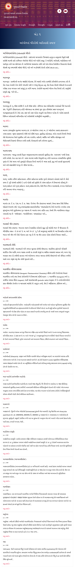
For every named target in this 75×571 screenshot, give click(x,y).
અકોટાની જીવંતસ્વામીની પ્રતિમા (12, 297)
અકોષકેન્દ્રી (6, 349)
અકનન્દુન (6, 77)
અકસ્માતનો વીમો (9, 244)
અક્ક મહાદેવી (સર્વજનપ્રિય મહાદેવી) (14, 376)
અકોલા (5, 325)
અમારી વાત (59, 25)
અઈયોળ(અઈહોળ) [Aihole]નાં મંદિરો (16, 53)
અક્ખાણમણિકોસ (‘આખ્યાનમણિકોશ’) (14, 459)
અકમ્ (5, 175)
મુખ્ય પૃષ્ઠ (8, 25)
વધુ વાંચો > (6, 72)
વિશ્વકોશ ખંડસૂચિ (20, 25)
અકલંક (5, 199)
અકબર (5, 126)
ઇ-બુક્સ (50, 25)
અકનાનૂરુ (6, 102)
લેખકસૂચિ (32, 25)
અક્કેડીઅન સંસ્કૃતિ (8, 432)
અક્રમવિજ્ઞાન (6, 487)
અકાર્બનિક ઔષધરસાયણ (12, 269)
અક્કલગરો (6, 404)
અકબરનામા (7, 150)
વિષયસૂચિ (41, 25)
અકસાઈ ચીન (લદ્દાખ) (11, 223)
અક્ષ (4, 542)
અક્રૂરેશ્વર (5, 514)
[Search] (69, 24)
